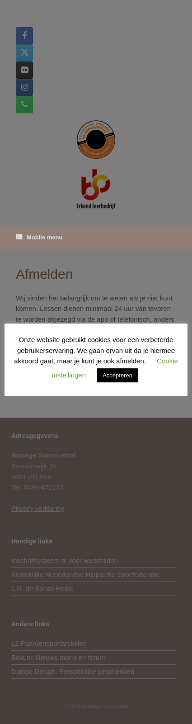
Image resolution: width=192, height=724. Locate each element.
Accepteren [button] (117, 375)
